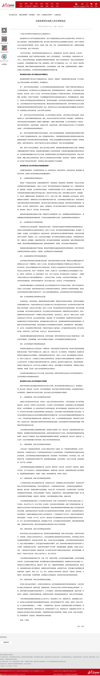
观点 (41, 3)
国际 (41, 6)
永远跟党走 (57, 14)
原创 (52, 6)
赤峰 (47, 6)
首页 (21, 3)
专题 (57, 3)
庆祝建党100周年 (47, 14)
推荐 (26, 3)
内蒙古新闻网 (23, 14)
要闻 (21, 6)
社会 (52, 3)
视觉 (47, 3)
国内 (31, 3)
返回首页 (6, 642)
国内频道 (32, 14)
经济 (57, 6)
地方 (36, 3)
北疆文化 (35, 6)
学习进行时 (28, 6)
